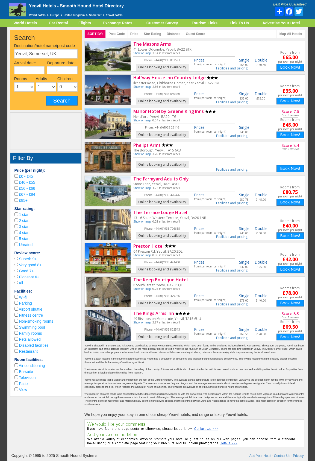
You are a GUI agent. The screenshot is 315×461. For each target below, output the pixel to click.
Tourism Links (204, 23)
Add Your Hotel (260, 456)
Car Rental (58, 23)
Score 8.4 (290, 145)
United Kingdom (74, 15)
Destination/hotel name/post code (44, 45)
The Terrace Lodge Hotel (160, 212)
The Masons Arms (152, 44)
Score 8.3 (290, 313)
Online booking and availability (162, 67)
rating (152, 34)
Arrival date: (25, 62)
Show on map (142, 53)
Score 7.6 (290, 111)
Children (65, 78)
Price (134, 34)
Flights (84, 23)
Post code (116, 34)
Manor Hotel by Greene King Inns (168, 111)
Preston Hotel (148, 246)
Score (195, 34)
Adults (41, 78)
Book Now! (290, 67)
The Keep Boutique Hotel (160, 280)
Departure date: (61, 62)
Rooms (20, 78)
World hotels (37, 15)
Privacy (298, 456)
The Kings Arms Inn (153, 313)
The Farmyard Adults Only (161, 179)
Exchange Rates (117, 23)
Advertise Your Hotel (281, 23)
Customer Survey (162, 23)
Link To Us (239, 23)
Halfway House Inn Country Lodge (169, 78)
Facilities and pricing (232, 68)
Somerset (95, 15)
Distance (173, 34)
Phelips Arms (147, 145)
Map (290, 34)
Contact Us (282, 456)
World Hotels (25, 23)
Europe (54, 15)
